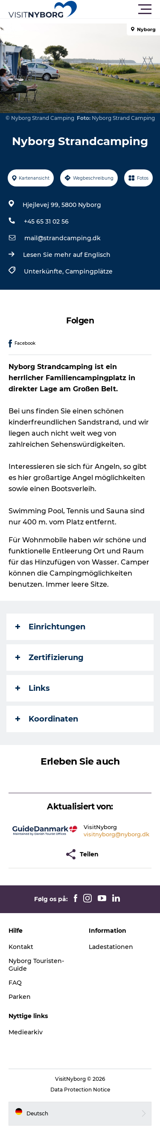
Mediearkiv (26, 1032)
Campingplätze (89, 271)
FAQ (15, 982)
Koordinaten (46, 719)
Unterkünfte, (44, 271)
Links (32, 688)
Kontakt (21, 947)
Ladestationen (111, 947)
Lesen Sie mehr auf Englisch (67, 255)
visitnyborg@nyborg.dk (116, 834)
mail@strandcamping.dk (62, 238)
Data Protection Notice (80, 1089)
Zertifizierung (49, 657)
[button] (118, 9)
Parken (20, 997)
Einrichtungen (50, 626)
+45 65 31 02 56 (46, 221)
